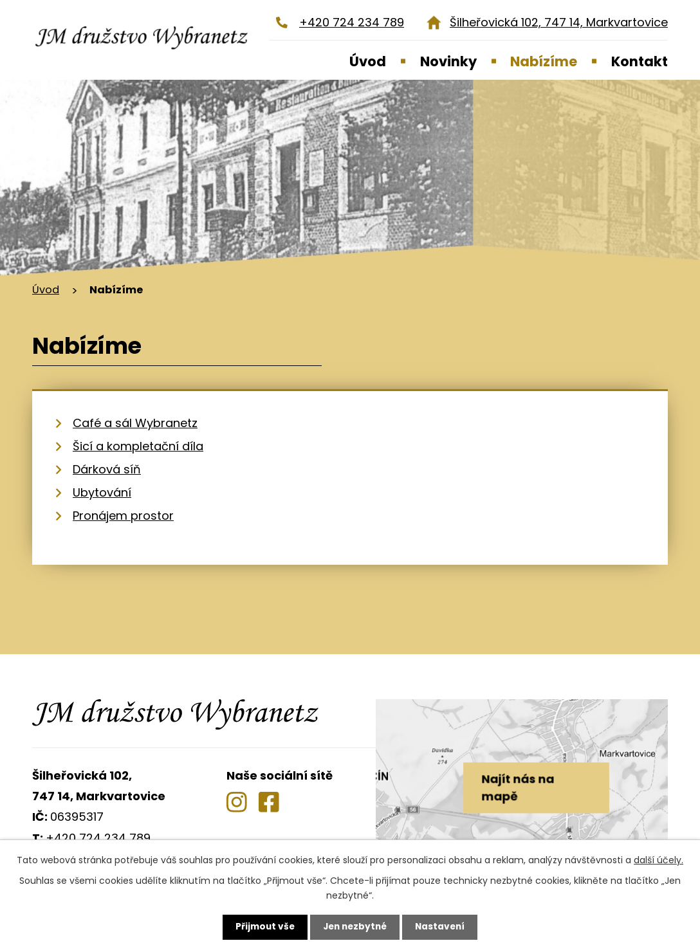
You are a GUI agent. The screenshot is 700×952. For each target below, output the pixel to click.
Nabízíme (543, 61)
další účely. (658, 859)
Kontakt (639, 61)
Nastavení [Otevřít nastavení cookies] (442, 926)
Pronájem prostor (123, 516)
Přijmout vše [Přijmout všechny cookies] (262, 926)
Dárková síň (107, 469)
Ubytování (102, 492)
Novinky (448, 61)
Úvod (367, 61)
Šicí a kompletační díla (138, 446)
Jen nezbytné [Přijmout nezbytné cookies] (355, 926)
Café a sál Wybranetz (135, 423)
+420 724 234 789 (351, 22)
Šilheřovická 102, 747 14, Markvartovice (559, 22)
